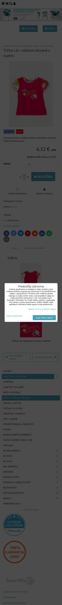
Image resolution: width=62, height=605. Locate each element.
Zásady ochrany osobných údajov (42, 309)
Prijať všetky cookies (44, 317)
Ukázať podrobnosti (14, 316)
